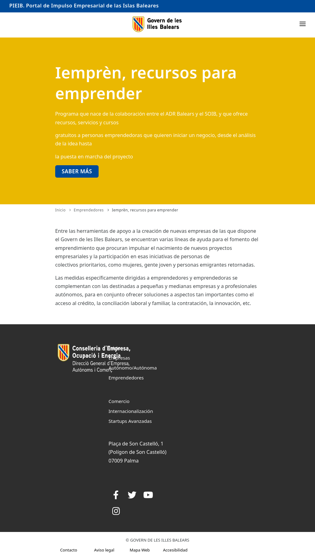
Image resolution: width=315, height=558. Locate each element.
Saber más (77, 171)
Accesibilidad (175, 550)
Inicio (60, 210)
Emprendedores (89, 210)
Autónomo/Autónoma (133, 368)
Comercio (119, 401)
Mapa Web (140, 550)
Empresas (119, 358)
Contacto (68, 550)
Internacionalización (131, 411)
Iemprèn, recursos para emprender (145, 210)
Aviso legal (104, 550)
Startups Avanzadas (130, 421)
